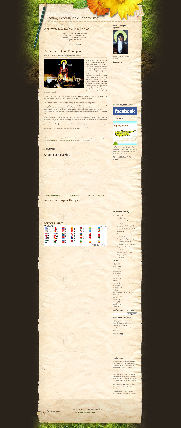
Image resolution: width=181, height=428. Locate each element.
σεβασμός (115, 299)
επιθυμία (115, 271)
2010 (117, 215)
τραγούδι (115, 304)
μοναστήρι (116, 287)
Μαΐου (120, 218)
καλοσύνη (116, 280)
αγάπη (114, 264)
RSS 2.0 (53, 140)
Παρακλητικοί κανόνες (119, 292)
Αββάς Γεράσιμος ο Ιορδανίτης (122, 321)
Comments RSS (93, 409)
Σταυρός (115, 302)
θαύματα (115, 273)
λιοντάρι (115, 285)
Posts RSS (82, 409)
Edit (102, 409)
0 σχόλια (78, 55)
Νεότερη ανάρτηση (53, 195)
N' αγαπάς (120, 231)
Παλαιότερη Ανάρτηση (95, 195)
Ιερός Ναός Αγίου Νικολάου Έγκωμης (124, 328)
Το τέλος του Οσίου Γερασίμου (62, 51)
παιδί (114, 290)
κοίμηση (79, 138)
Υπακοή (115, 306)
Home (75, 409)
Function (58, 411)
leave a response (68, 140)
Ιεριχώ (114, 276)
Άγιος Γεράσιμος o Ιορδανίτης (87, 412)
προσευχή (115, 297)
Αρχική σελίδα (74, 195)
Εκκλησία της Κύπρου (119, 325)
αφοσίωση (116, 266)
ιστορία (115, 278)
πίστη (114, 295)
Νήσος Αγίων (117, 330)
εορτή (74, 138)
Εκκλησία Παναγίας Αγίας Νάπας (122, 323)
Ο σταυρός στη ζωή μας (124, 252)
